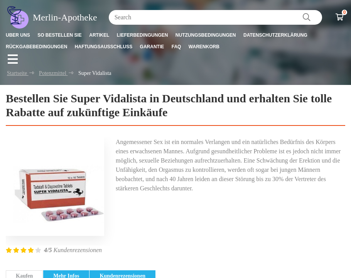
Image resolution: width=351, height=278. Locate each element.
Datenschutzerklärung (275, 35)
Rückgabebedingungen (36, 46)
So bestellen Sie (59, 35)
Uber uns (18, 35)
